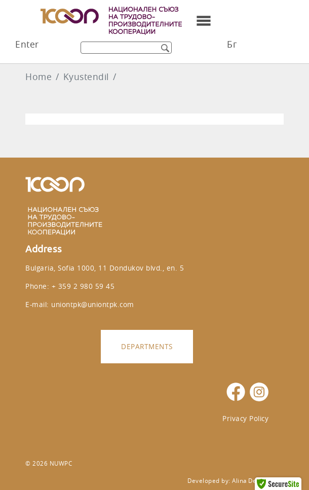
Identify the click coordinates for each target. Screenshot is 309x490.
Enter (27, 44)
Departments (147, 346)
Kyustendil (86, 77)
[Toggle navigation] (203, 20)
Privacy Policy (245, 418)
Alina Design (250, 480)
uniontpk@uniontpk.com (92, 304)
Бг (232, 44)
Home (38, 77)
